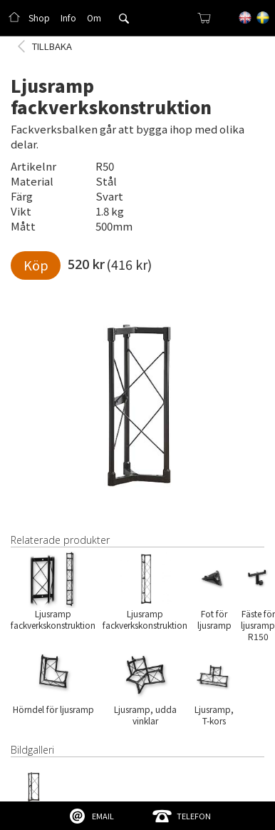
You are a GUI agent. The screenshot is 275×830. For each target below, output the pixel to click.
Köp (36, 264)
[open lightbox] (137, 400)
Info (68, 17)
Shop (39, 17)
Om (94, 17)
